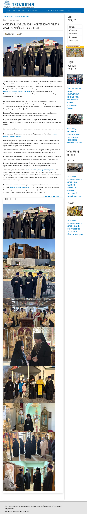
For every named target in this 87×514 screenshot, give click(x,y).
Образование (35, 10)
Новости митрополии (22, 16)
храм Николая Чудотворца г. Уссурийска (40, 170)
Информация (48, 10)
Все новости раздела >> (52, 196)
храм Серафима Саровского (19, 187)
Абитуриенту (22, 10)
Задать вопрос (61, 10)
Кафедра (10, 10)
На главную (8, 16)
